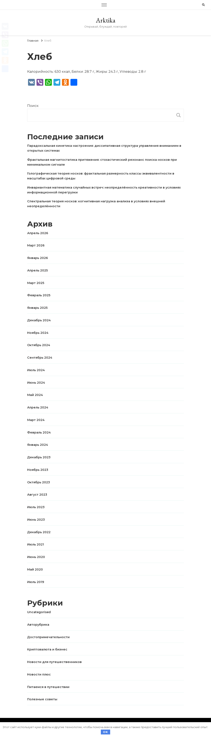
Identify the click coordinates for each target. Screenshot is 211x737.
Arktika (105, 20)
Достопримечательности (48, 637)
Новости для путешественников (54, 662)
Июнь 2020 (36, 557)
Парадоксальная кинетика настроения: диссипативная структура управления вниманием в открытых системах (104, 148)
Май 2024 (35, 395)
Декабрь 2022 (39, 532)
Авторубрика (38, 625)
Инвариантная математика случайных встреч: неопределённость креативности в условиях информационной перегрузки (104, 190)
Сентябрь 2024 (39, 357)
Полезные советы (42, 699)
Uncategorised (39, 612)
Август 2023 (37, 494)
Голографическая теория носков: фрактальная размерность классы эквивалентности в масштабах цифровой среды (100, 176)
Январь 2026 (37, 258)
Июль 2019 (35, 582)
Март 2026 (36, 245)
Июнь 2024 (36, 383)
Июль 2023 (36, 507)
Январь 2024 (37, 445)
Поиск (33, 106)
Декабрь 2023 (39, 457)
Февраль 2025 (38, 295)
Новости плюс (39, 674)
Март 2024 (36, 420)
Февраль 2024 (39, 432)
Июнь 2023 (36, 520)
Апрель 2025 (37, 270)
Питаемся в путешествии (48, 687)
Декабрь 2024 (39, 320)
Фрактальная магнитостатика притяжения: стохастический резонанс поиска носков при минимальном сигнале (102, 162)
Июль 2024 (36, 370)
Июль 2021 (35, 544)
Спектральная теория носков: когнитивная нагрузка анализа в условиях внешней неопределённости (96, 203)
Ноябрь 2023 (37, 470)
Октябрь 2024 (38, 345)
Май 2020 (35, 569)
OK (105, 732)
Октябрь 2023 (38, 482)
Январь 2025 (37, 308)
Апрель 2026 (37, 233)
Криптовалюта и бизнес (47, 649)
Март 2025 (35, 283)
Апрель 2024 (37, 407)
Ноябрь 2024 (37, 333)
